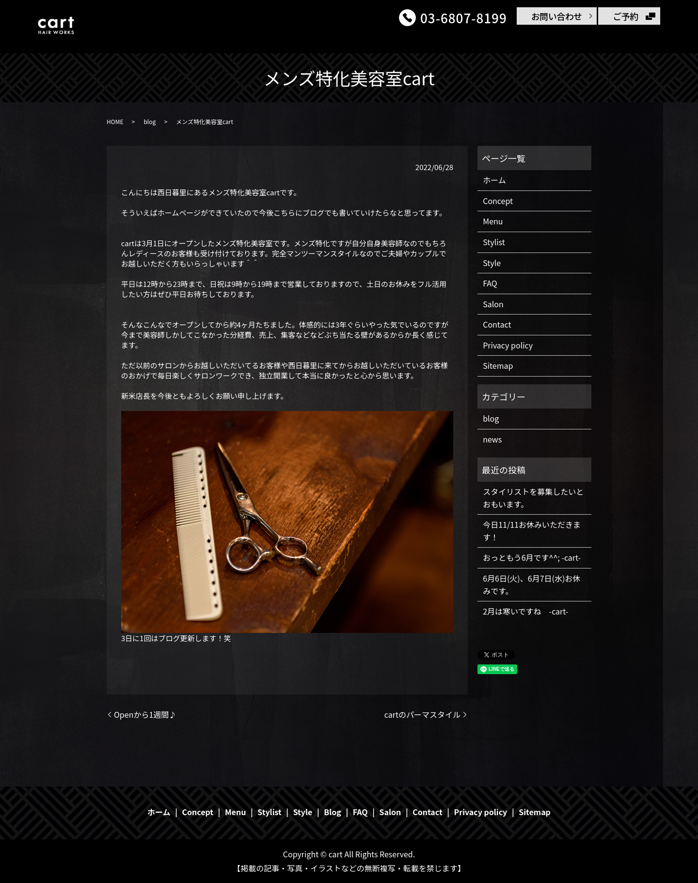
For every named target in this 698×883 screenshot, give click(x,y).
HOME (115, 121)
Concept (328, 40)
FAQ (484, 40)
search (639, 40)
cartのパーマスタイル (422, 714)
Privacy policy (508, 345)
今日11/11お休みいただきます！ (532, 531)
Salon (556, 40)
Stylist (411, 40)
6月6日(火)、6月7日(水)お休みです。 (531, 584)
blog (149, 121)
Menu (371, 40)
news (492, 439)
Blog (518, 40)
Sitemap (498, 365)
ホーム (282, 40)
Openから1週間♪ (145, 714)
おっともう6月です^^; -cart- (532, 557)
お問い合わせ (556, 16)
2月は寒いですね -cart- (525, 611)
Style (450, 40)
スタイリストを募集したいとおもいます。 (533, 498)
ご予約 (625, 16)
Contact (599, 40)
